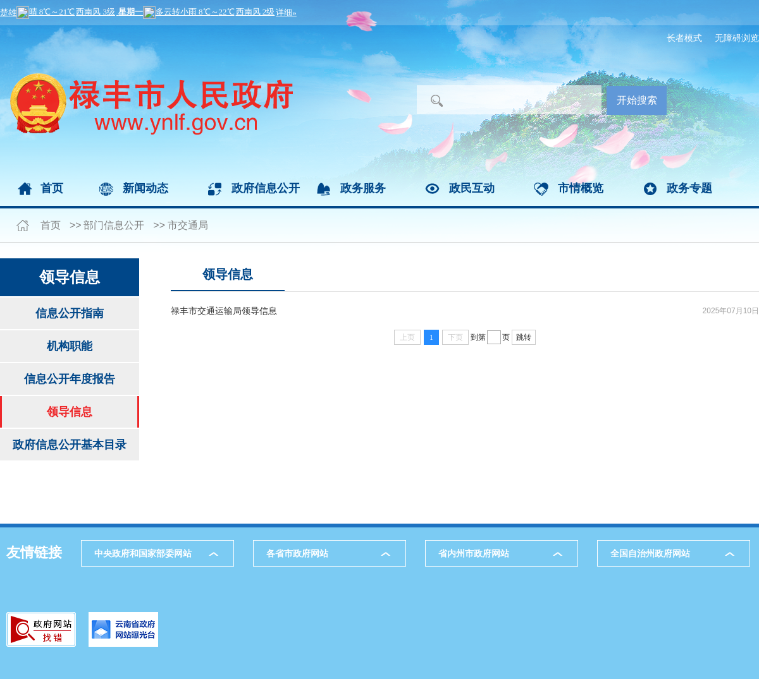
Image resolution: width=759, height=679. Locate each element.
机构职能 (69, 346)
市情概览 (580, 188)
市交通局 (188, 225)
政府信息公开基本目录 (69, 444)
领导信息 (69, 412)
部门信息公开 (113, 225)
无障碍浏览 (737, 38)
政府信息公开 (265, 188)
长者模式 (684, 38)
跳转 (523, 337)
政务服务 (363, 188)
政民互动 (472, 188)
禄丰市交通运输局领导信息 (224, 311)
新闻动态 (145, 188)
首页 (51, 188)
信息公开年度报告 (69, 379)
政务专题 (689, 188)
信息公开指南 (69, 313)
